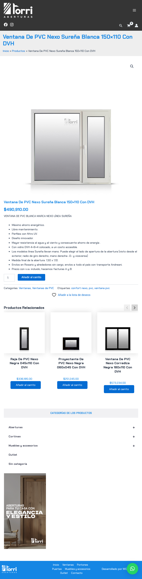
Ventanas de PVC (43, 288)
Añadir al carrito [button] (25, 385)
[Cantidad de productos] (9, 278)
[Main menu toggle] (134, 10)
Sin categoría (18, 464)
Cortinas (73, 436)
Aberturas (73, 427)
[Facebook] (6, 25)
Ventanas (25, 288)
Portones (82, 564)
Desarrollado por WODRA (117, 569)
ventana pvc (102, 288)
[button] (121, 25)
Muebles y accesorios (73, 445)
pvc (91, 288)
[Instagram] (12, 25)
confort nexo (79, 288)
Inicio (56, 564)
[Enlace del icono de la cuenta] (136, 25)
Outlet (13, 454)
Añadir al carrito (31, 277)
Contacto (77, 573)
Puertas (57, 569)
